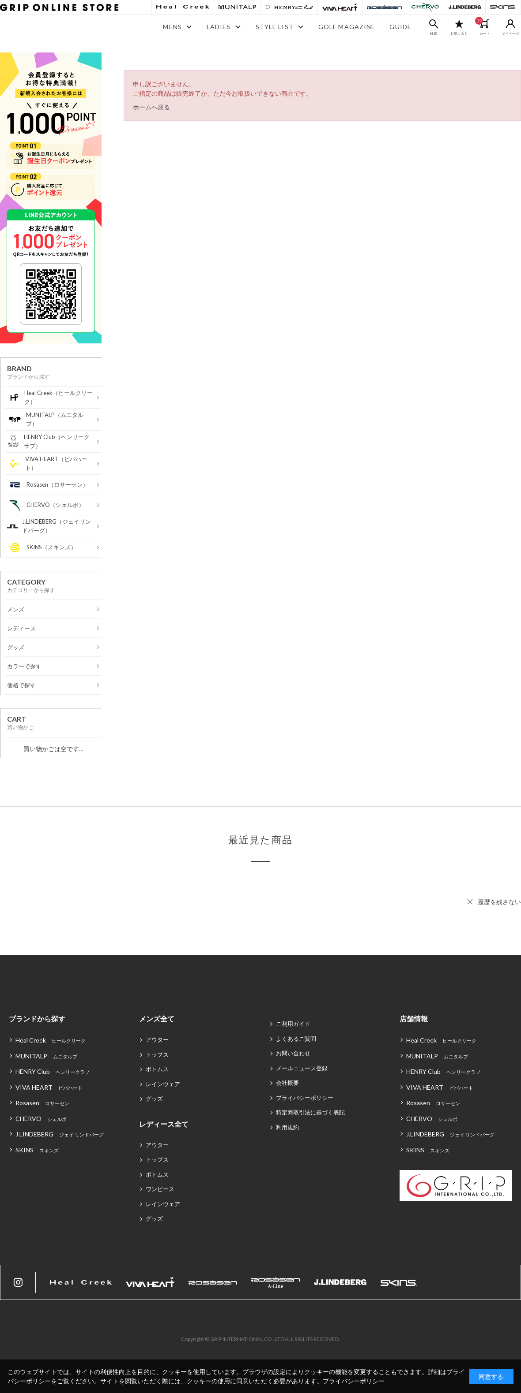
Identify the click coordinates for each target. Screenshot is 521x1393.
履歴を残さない (499, 901)
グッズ (154, 1098)
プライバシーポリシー (304, 1097)
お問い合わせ (293, 1053)
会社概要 (287, 1082)
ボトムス (157, 1069)
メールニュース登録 (302, 1068)
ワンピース (160, 1188)
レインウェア (163, 1084)
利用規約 (287, 1127)
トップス (157, 1054)
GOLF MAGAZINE (347, 26)
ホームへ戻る (151, 107)
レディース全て (164, 1124)
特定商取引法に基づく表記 (310, 1112)
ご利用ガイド (293, 1023)
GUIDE (400, 26)
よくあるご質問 (296, 1038)
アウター (157, 1039)
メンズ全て (156, 1018)
